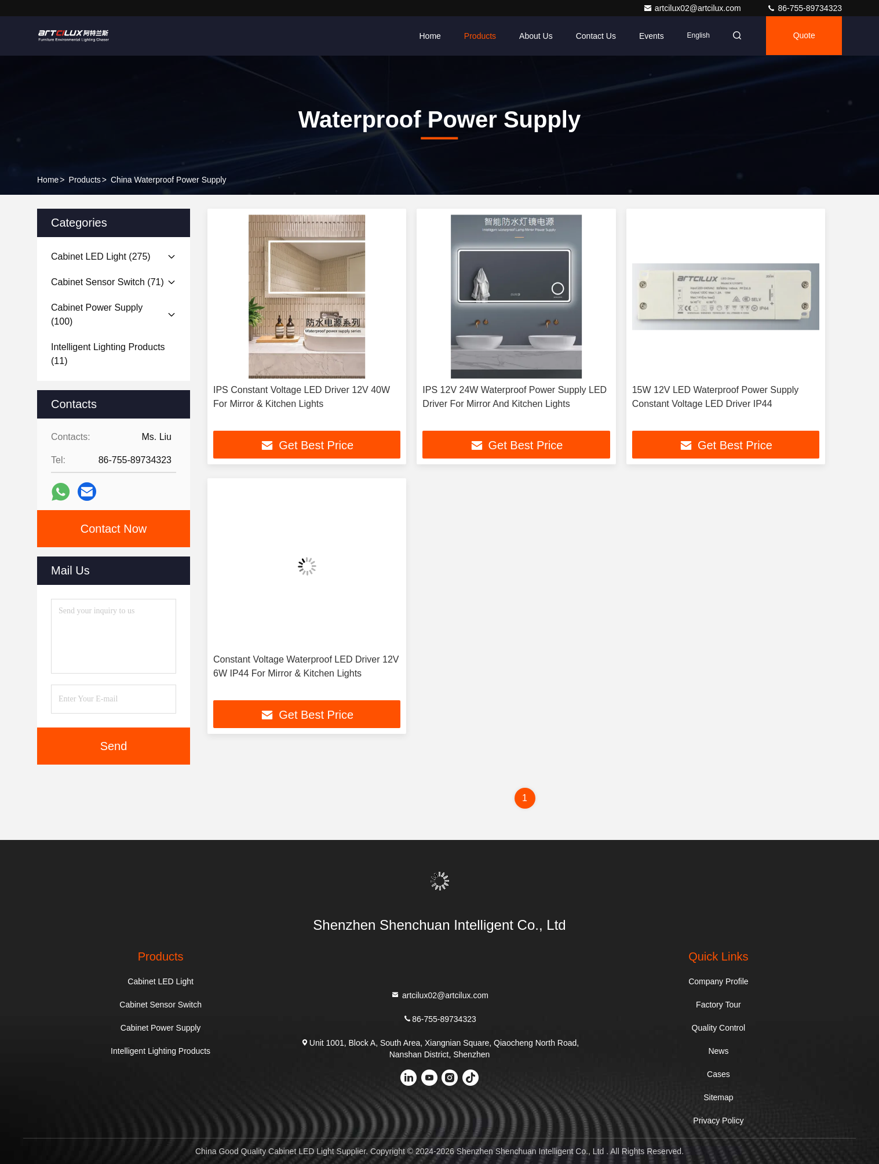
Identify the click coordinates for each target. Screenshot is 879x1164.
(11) (108, 354)
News (718, 1051)
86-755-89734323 (804, 8)
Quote (803, 36)
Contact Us (592, 36)
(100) (97, 314)
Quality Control (719, 1027)
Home (426, 36)
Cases (718, 1074)
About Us (532, 36)
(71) (107, 282)
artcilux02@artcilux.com (693, 8)
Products (477, 36)
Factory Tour (718, 1004)
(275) (101, 256)
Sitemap (718, 1097)
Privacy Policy (718, 1120)
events (648, 36)
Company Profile (718, 981)
